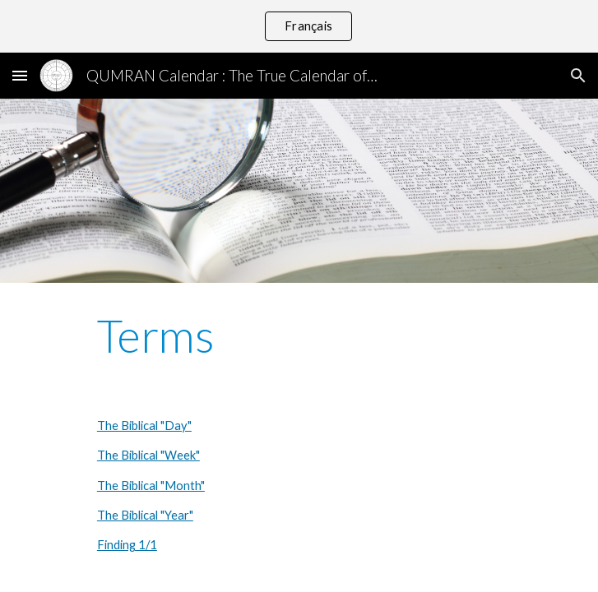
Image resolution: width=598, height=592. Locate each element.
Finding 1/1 (127, 545)
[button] (19, 75)
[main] (299, 336)
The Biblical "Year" (145, 515)
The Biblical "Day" (144, 425)
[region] (299, 26)
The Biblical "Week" (148, 455)
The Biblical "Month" (151, 486)
